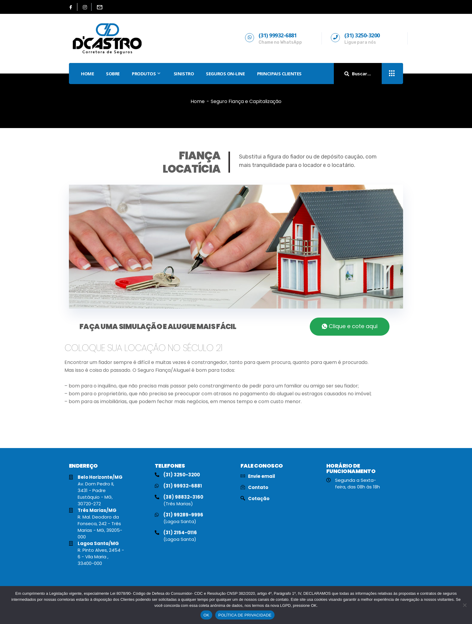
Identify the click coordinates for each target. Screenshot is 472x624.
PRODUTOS (147, 73)
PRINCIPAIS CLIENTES (279, 74)
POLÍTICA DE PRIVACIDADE (245, 615)
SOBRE (113, 74)
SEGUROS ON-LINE (225, 74)
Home (198, 101)
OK (206, 615)
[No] (464, 605)
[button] (350, 327)
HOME (87, 74)
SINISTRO (184, 74)
